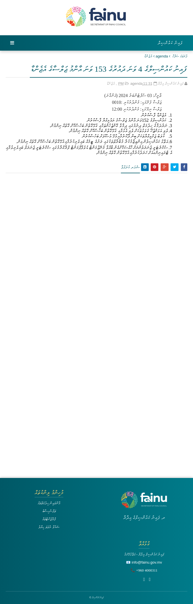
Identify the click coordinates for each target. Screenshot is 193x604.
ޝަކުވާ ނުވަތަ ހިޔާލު (48, 527)
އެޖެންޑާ (148, 56)
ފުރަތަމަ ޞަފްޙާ (179, 56)
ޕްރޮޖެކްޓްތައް (49, 519)
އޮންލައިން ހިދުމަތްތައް (49, 503)
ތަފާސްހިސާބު (49, 511)
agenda (162, 56)
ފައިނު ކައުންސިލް (170, 42)
